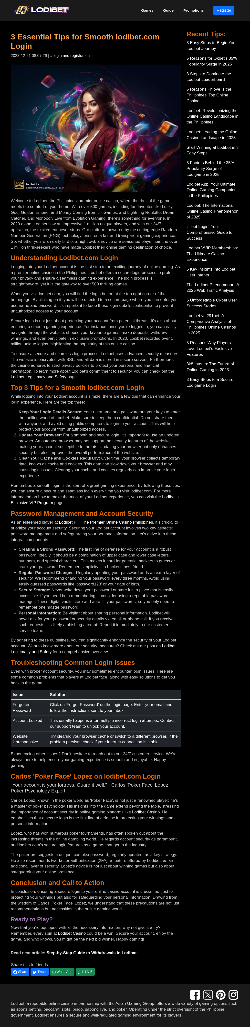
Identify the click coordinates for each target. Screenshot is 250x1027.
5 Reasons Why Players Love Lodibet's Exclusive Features (209, 348)
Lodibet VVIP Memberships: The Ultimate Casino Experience (212, 254)
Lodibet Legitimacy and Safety (38, 377)
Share (20, 972)
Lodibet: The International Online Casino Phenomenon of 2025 (213, 211)
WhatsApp (62, 972)
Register (224, 10)
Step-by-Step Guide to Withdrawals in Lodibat (91, 953)
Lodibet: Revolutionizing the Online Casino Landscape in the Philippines (213, 116)
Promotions (193, 10)
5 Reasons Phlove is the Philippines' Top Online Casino (209, 95)
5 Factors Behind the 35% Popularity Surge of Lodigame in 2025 (210, 168)
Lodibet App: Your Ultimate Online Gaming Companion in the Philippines (212, 190)
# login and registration (70, 56)
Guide (168, 10)
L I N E (85, 972)
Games (147, 10)
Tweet (40, 972)
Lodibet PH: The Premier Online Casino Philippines (106, 522)
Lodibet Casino (146, 812)
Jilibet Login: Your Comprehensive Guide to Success (209, 232)
